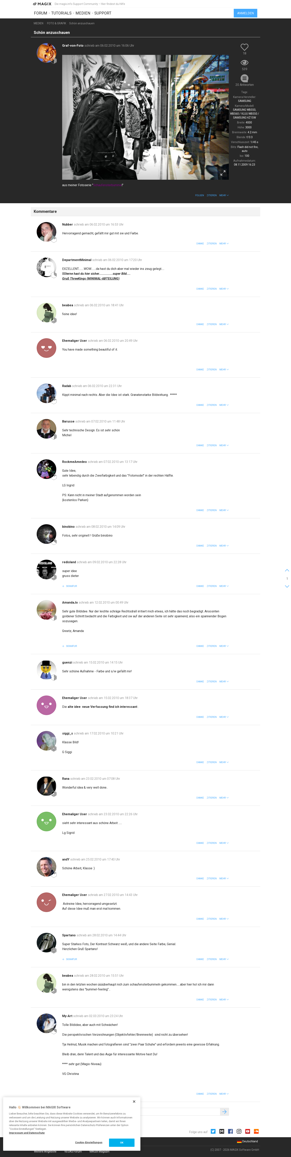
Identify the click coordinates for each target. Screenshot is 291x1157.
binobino (68, 527)
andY (66, 859)
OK (121, 1142)
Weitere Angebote (45, 1151)
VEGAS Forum (73, 1151)
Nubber (68, 224)
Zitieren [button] (212, 195)
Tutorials (61, 13)
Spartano (69, 935)
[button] (224, 195)
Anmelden (245, 13)
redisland (69, 562)
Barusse (68, 421)
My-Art (67, 1016)
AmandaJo (70, 602)
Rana (66, 779)
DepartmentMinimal (77, 260)
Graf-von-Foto (73, 45)
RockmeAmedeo (75, 462)
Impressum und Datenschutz (27, 1132)
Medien (82, 13)
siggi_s (68, 733)
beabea (68, 305)
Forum (40, 13)
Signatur (71, 586)
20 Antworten (245, 85)
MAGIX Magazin (99, 1151)
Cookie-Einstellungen (88, 1142)
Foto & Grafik (56, 23)
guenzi (67, 662)
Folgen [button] (199, 195)
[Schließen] (134, 1101)
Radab (67, 386)
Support (102, 13)
